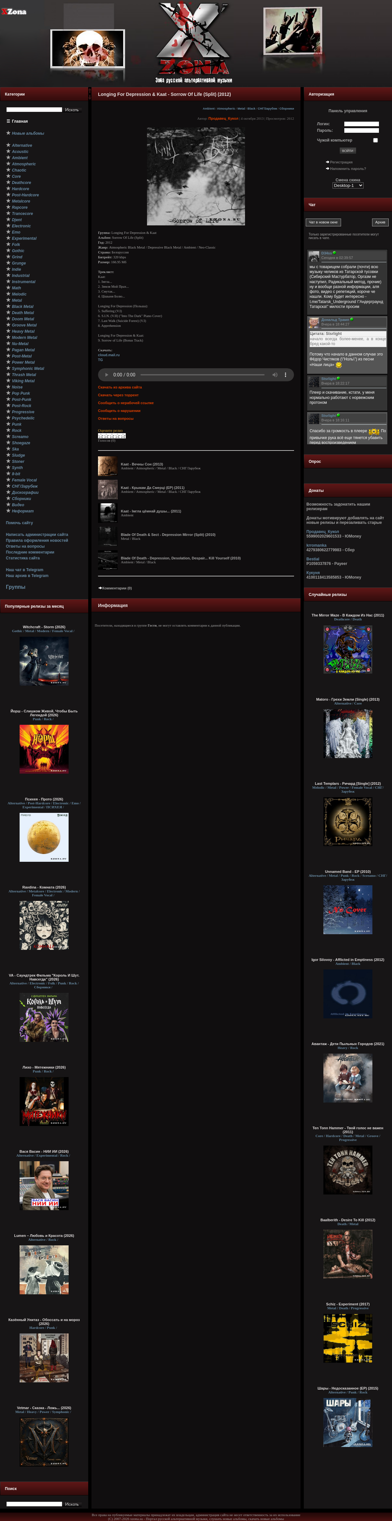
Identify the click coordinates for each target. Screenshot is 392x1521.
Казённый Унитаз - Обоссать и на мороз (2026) (44, 1322)
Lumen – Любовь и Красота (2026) (44, 1236)
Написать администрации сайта (37, 534)
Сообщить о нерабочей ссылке (126, 403)
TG (100, 360)
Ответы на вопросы (25, 546)
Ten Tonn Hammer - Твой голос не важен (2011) (348, 1130)
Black (251, 108)
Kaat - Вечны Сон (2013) (142, 464)
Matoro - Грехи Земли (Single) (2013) (348, 699)
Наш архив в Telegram (27, 575)
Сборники (286, 108)
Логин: (323, 124)
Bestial (312, 559)
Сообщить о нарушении (119, 411)
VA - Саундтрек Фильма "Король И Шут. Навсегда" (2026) (44, 977)
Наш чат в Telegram (24, 570)
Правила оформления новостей (37, 540)
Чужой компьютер (334, 140)
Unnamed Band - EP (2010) (348, 872)
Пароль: (325, 130)
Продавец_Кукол (223, 118)
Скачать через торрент (118, 395)
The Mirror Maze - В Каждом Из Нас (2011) (348, 615)
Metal (241, 108)
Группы (15, 587)
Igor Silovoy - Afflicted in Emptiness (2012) (348, 960)
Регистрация (341, 162)
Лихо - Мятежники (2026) (44, 1067)
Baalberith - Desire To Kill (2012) (347, 1220)
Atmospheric (226, 108)
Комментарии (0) (115, 588)
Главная (20, 121)
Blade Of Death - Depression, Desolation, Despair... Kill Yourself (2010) (181, 558)
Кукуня (313, 572)
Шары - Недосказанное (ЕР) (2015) (348, 1388)
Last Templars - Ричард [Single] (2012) (348, 783)
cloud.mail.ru (109, 355)
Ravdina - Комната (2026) (44, 887)
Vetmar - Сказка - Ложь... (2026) (44, 1408)
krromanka (316, 545)
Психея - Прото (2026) (44, 799)
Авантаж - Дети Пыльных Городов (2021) (348, 1044)
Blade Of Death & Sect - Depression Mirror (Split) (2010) (168, 535)
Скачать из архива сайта (120, 387)
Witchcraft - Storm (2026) (44, 627)
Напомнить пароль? (348, 169)
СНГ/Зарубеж (267, 108)
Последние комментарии (30, 552)
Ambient (209, 108)
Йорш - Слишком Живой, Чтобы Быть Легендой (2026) (44, 713)
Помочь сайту (19, 523)
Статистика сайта (23, 558)
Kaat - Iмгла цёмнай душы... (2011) (151, 511)
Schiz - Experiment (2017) (347, 1304)
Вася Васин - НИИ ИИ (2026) (44, 1151)
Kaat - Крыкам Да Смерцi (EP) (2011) (153, 488)
